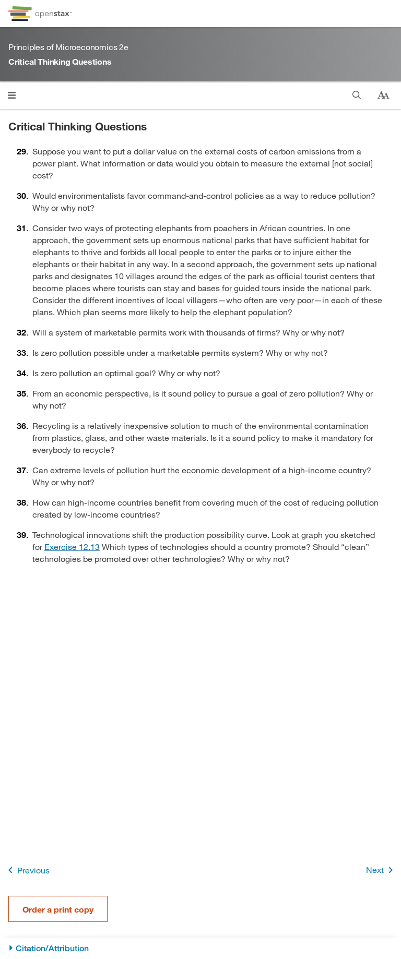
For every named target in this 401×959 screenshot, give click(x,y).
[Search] (357, 95)
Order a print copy (57, 909)
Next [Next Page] (381, 870)
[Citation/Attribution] (200, 948)
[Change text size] (383, 95)
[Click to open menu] (11, 95)
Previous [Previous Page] (27, 870)
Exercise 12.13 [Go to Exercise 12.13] (72, 547)
